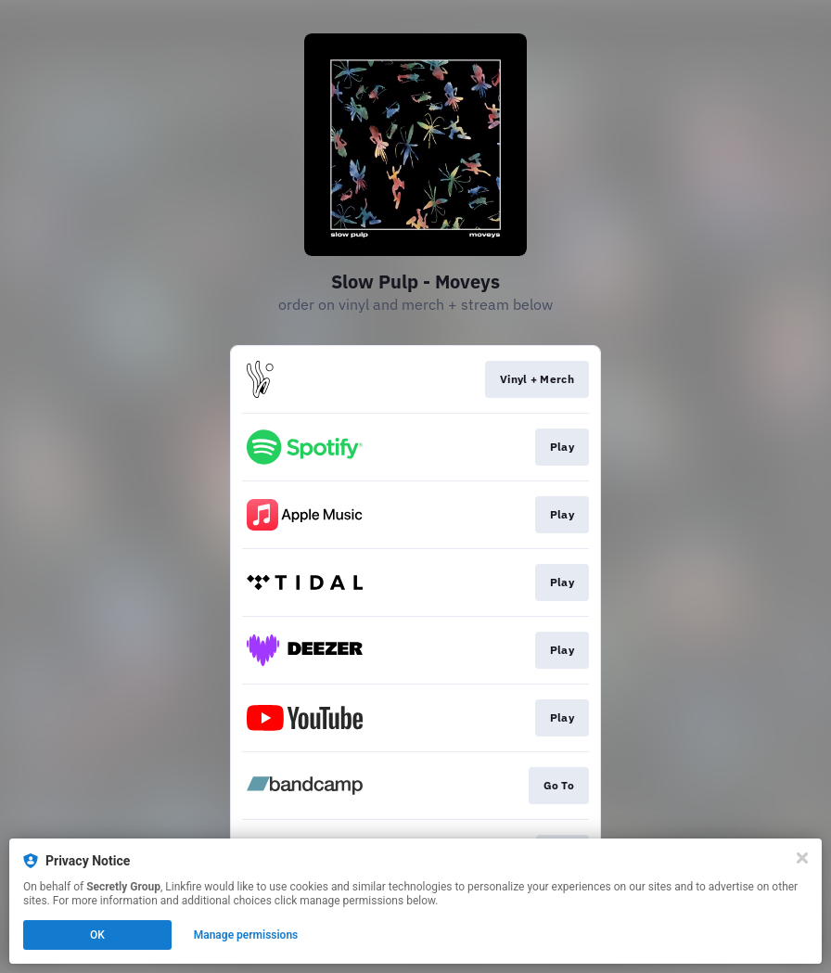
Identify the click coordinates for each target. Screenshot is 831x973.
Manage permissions (246, 934)
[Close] (802, 858)
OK (97, 934)
